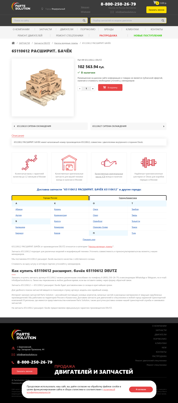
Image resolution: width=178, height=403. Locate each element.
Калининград (60, 215)
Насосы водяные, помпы (100, 246)
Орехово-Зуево (100, 226)
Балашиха (20, 226)
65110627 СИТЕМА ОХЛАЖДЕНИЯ (109, 126)
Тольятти (136, 221)
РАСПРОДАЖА (108, 35)
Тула (134, 232)
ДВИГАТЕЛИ (66, 29)
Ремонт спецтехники (69, 35)
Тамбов (135, 209)
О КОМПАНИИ (21, 29)
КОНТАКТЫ (157, 29)
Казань (57, 209)
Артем (19, 215)
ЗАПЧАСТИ (45, 29)
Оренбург (97, 221)
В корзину (110, 87)
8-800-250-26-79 (118, 4)
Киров (57, 232)
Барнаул (19, 232)
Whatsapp (85, 11)
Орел (95, 215)
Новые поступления (148, 35)
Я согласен (141, 389)
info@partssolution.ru (126, 11)
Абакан (19, 209)
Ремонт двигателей (30, 35)
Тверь (134, 215)
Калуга (57, 221)
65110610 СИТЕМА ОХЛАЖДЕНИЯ (34, 126)
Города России (50, 197)
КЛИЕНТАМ (132, 29)
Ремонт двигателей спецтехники (151, 360)
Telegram (85, 7)
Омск (95, 209)
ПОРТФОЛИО (87, 29)
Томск (134, 226)
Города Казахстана (128, 197)
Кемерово (59, 226)
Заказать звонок (156, 9)
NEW (164, 347)
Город (55, 8)
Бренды (109, 29)
